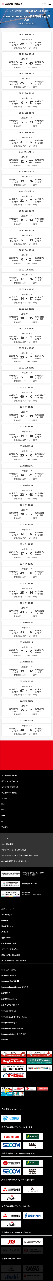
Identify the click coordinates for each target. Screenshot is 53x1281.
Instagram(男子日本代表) (10, 1028)
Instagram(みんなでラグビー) (12, 1034)
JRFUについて (6, 915)
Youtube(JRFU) (7, 1011)
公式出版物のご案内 (8, 943)
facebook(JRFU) (7, 975)
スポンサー (5, 932)
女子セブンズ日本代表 (9, 787)
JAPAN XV (5, 798)
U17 (2, 821)
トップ (3, 11)
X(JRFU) (4, 993)
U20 (2, 810)
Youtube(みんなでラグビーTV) (12, 1017)
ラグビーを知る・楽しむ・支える (13, 850)
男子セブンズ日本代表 (9, 781)
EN (45, 4)
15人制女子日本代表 (9, 793)
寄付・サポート (7, 938)
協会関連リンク (7, 926)
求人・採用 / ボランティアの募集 (13, 961)
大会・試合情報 (16, 11)
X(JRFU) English (7, 999)
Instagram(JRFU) (8, 1023)
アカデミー (5, 827)
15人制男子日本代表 (9, 775)
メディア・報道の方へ (9, 949)
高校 (3, 816)
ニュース (4, 838)
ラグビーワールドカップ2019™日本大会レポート (20, 855)
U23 (2, 804)
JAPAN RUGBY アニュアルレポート (15, 861)
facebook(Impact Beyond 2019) (13, 987)
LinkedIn (4, 1040)
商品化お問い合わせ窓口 (10, 955)
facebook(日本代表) (9, 981)
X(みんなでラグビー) (9, 1005)
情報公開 (4, 921)
